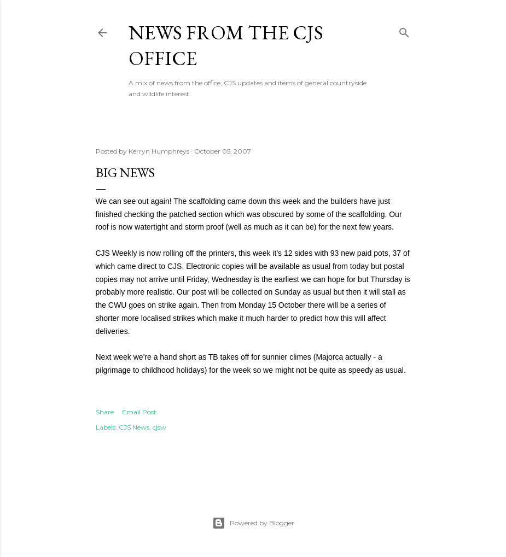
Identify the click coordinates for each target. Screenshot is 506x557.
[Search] (404, 30)
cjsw (159, 427)
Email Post (139, 412)
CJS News (134, 427)
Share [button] (105, 412)
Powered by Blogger (253, 523)
